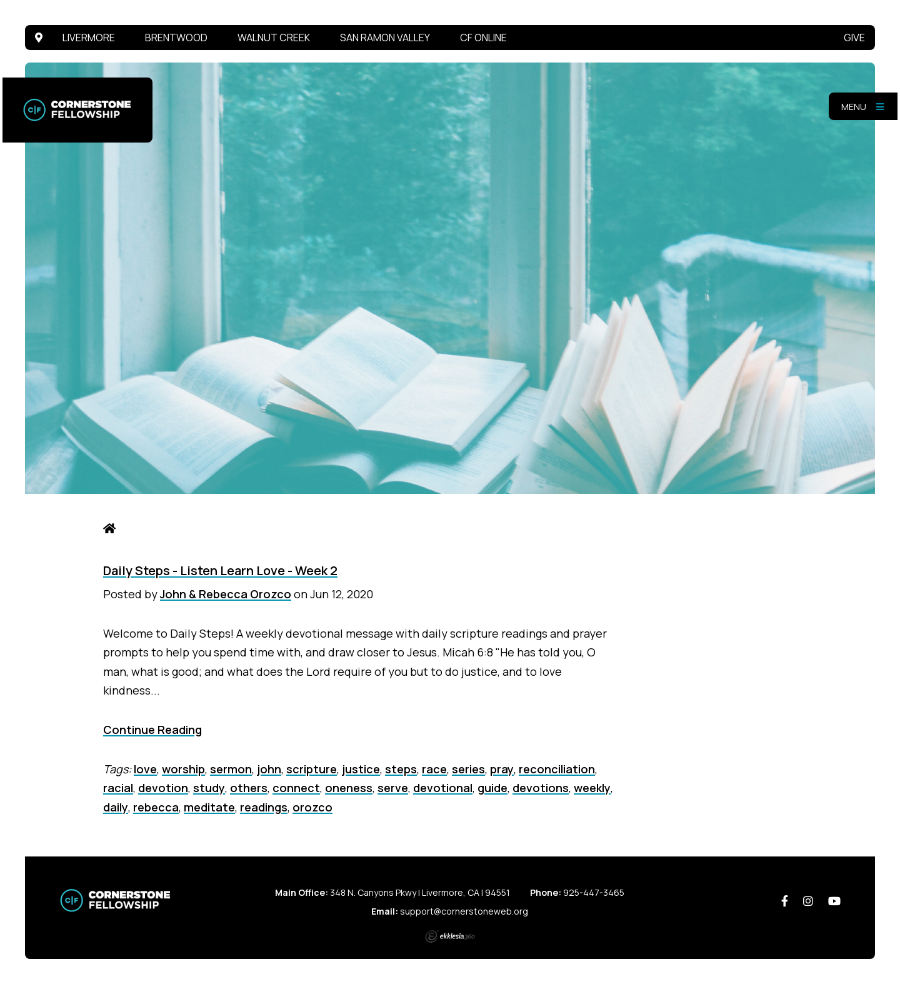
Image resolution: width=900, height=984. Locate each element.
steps (401, 768)
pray (502, 768)
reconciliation (557, 768)
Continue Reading (152, 729)
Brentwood (176, 37)
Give (854, 37)
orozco (312, 807)
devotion (163, 787)
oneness (348, 787)
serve (393, 787)
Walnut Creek (274, 37)
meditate (209, 807)
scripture (311, 768)
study (209, 787)
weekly (592, 787)
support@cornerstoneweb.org (464, 911)
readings (264, 807)
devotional (442, 787)
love (145, 768)
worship (183, 768)
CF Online (483, 37)
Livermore (88, 37)
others (249, 787)
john (269, 768)
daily (115, 807)
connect (296, 787)
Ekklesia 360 (450, 936)
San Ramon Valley (385, 37)
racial (118, 787)
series (468, 768)
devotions (540, 787)
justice (361, 768)
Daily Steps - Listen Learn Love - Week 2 (220, 570)
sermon (231, 768)
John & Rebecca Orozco (225, 593)
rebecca (156, 807)
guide (493, 787)
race (434, 768)
